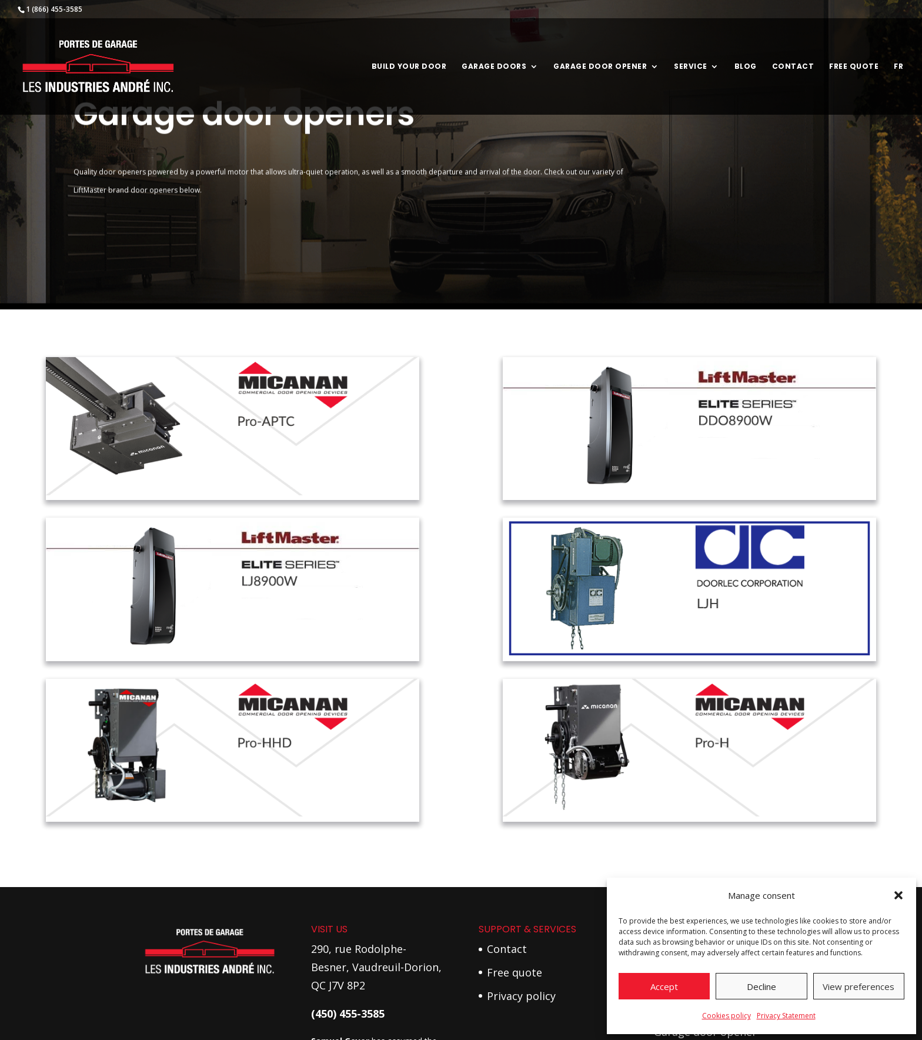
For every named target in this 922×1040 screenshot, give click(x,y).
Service (690, 66)
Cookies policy (726, 1016)
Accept (664, 986)
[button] (898, 895)
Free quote (514, 972)
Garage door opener (600, 66)
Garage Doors (494, 66)
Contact (793, 66)
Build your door (409, 66)
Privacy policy (521, 996)
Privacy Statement (786, 1016)
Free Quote (853, 66)
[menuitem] (898, 88)
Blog (745, 66)
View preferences (858, 986)
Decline (761, 986)
